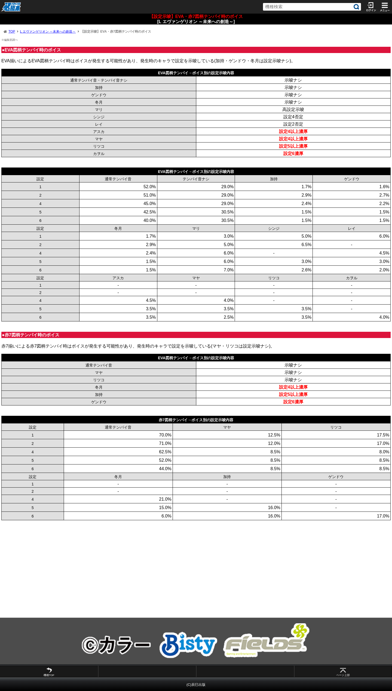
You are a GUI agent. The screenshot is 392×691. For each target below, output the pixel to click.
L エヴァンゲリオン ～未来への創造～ (48, 31)
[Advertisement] (163, 569)
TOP (11, 31)
